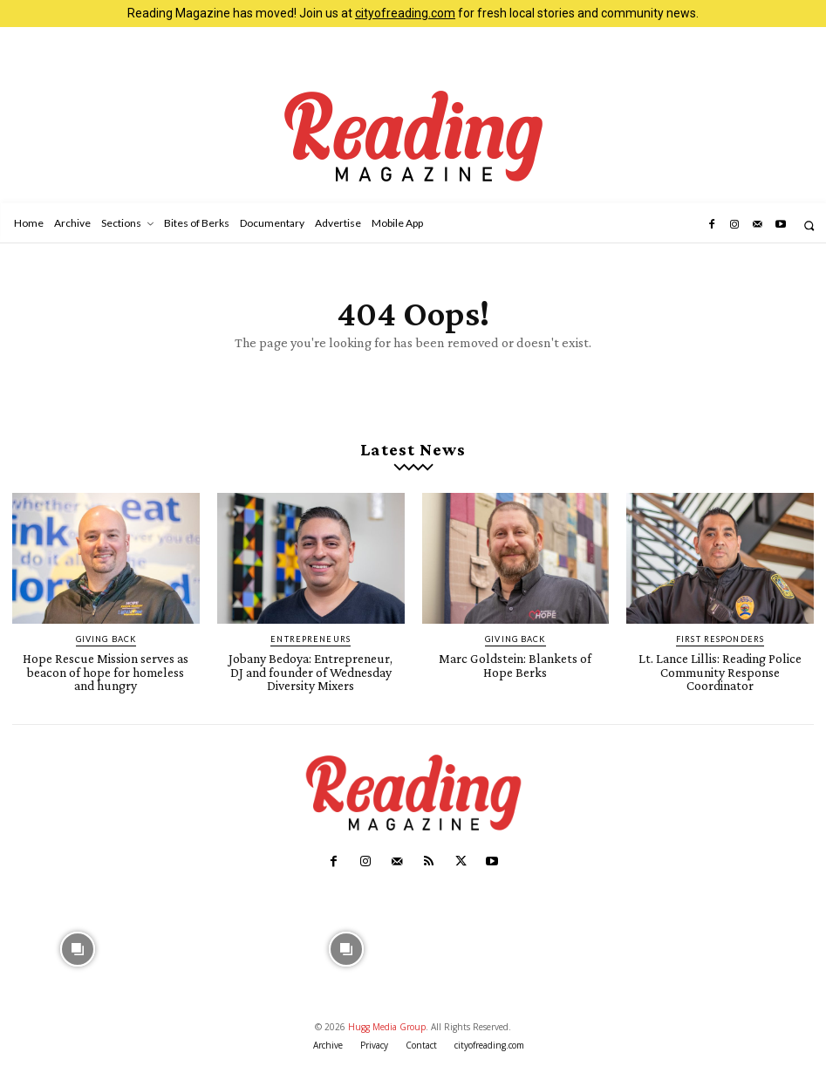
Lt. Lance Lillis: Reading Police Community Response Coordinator (720, 667)
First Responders (720, 636)
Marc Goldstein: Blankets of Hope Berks (515, 661)
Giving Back (105, 636)
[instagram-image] (77, 941)
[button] (809, 225)
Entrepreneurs (310, 636)
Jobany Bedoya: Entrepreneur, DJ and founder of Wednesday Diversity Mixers (311, 667)
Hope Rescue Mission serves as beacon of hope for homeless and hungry (105, 667)
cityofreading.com (405, 13)
